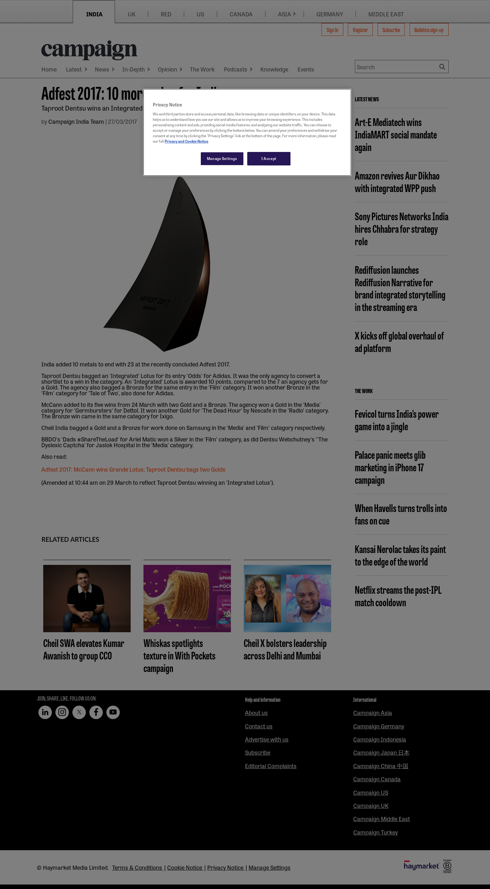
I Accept (268, 158)
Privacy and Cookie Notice (186, 141)
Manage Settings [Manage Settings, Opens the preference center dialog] (222, 158)
